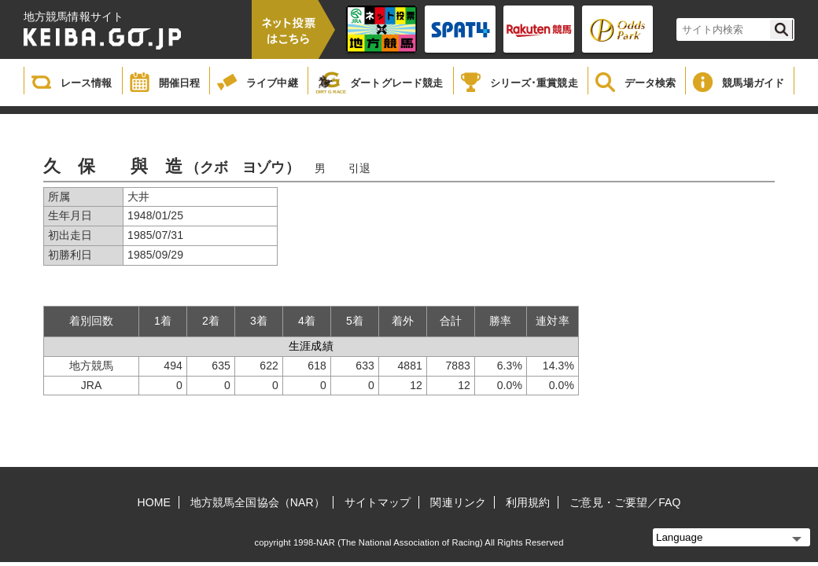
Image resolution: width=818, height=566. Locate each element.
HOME (154, 502)
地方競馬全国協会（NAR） (257, 502)
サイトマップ (378, 502)
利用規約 (528, 502)
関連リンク (458, 502)
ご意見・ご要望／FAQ (624, 502)
